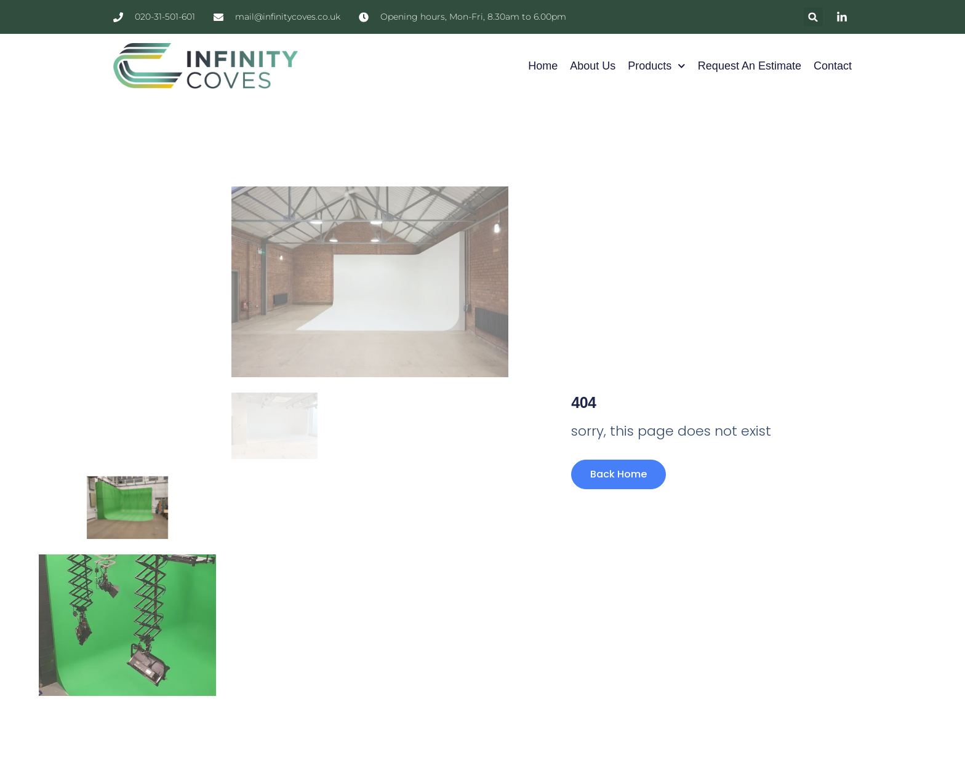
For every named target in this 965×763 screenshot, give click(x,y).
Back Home (618, 474)
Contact (833, 66)
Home (543, 66)
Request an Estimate (749, 66)
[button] (813, 16)
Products (657, 66)
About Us (592, 66)
